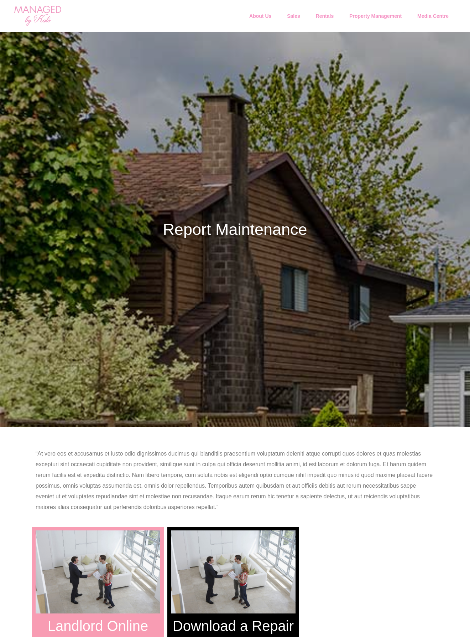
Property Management (375, 16)
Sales (293, 16)
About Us (260, 16)
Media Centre (433, 16)
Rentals (325, 16)
